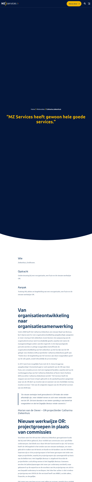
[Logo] (10, 3)
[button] (85, 4)
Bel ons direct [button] (74, 4)
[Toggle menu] (89, 4)
